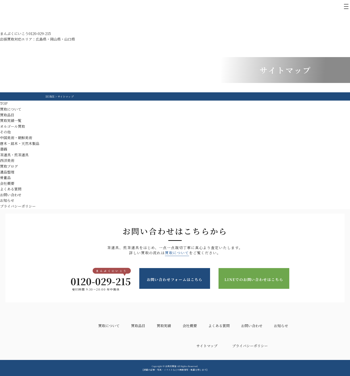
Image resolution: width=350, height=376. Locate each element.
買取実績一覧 (10, 120)
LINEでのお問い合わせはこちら (254, 278)
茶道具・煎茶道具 (14, 154)
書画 (3, 149)
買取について (10, 109)
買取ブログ (9, 166)
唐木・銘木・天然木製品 (19, 143)
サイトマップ (206, 345)
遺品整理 (7, 172)
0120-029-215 (96, 281)
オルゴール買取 (12, 126)
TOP (4, 103)
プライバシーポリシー (18, 206)
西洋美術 (7, 160)
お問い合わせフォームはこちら (175, 278)
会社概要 (7, 183)
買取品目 (7, 115)
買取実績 (164, 325)
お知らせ (7, 200)
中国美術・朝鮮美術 (16, 137)
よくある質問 (10, 189)
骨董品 (5, 177)
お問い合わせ (10, 194)
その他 (5, 131)
